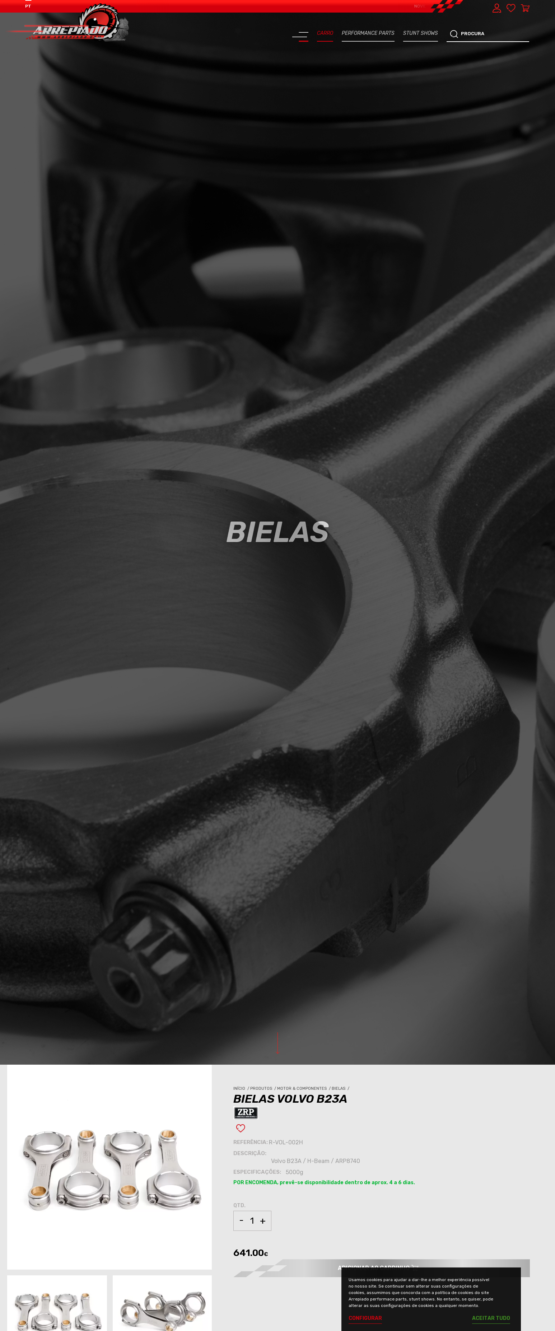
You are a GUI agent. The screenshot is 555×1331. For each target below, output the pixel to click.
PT (28, 6)
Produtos (263, 1088)
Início (241, 1088)
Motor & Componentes (304, 1088)
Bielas (341, 1088)
